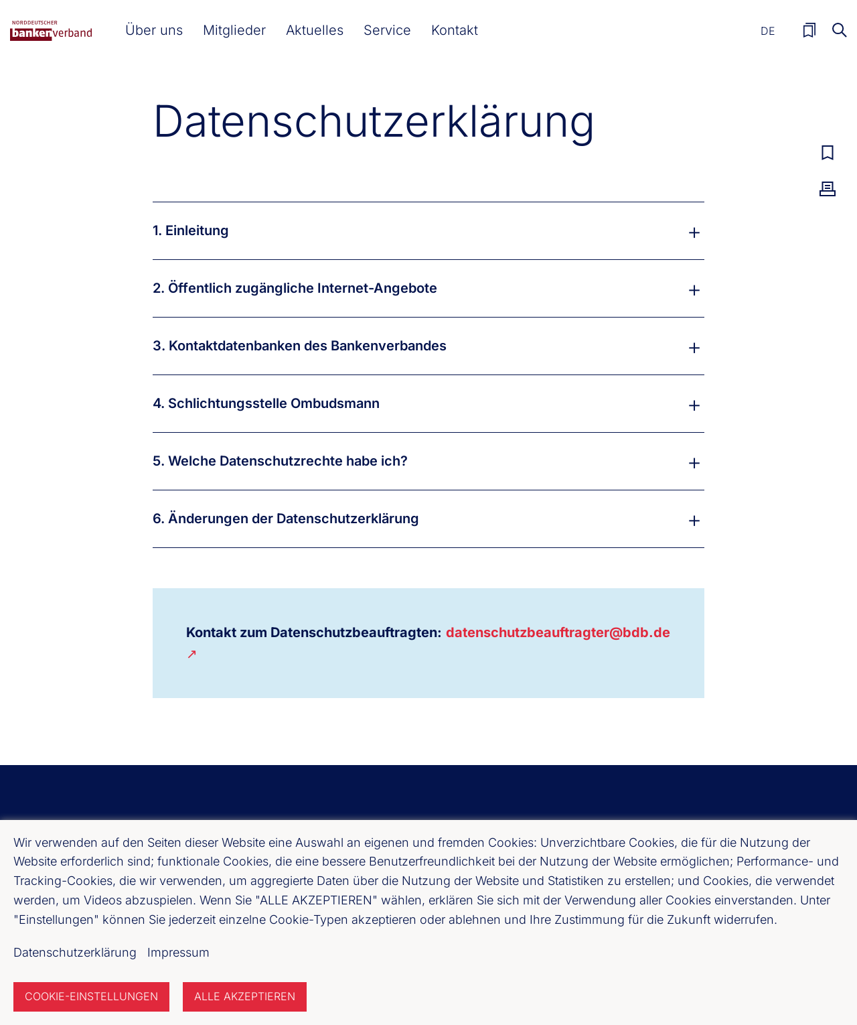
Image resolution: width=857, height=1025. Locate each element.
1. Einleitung (191, 230)
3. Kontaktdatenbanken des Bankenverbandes (300, 346)
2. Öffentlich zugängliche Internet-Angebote (295, 288)
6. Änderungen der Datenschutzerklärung (286, 518)
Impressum (178, 952)
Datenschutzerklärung (75, 952)
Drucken (827, 189)
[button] (154, 30)
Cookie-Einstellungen (91, 996)
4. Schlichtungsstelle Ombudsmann (266, 403)
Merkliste (809, 30)
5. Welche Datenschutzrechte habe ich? (280, 461)
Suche (839, 30)
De (768, 31)
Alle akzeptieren (244, 996)
